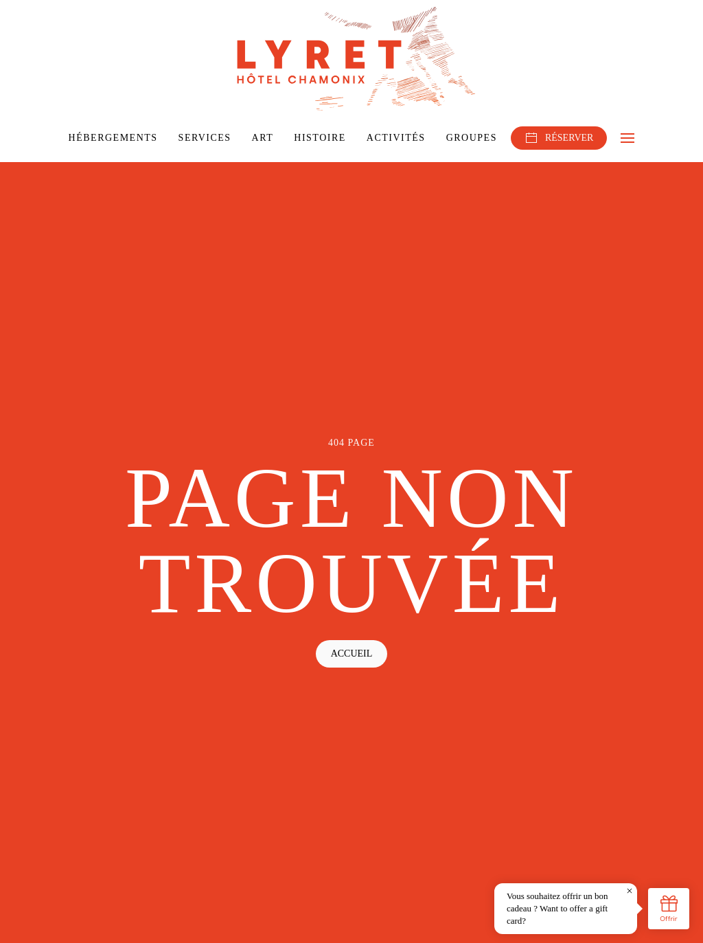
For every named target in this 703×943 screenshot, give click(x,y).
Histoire (320, 138)
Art (263, 138)
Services (204, 138)
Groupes (471, 138)
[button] (627, 138)
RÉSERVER (559, 138)
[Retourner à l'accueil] (351, 59)
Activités (396, 138)
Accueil (352, 653)
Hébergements (113, 138)
